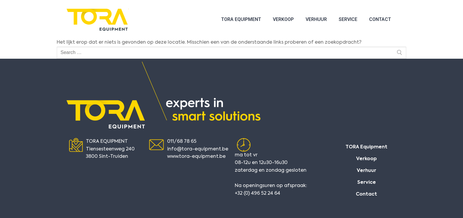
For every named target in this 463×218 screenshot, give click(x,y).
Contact (380, 19)
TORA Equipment (241, 19)
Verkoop (283, 19)
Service (348, 19)
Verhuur (316, 19)
